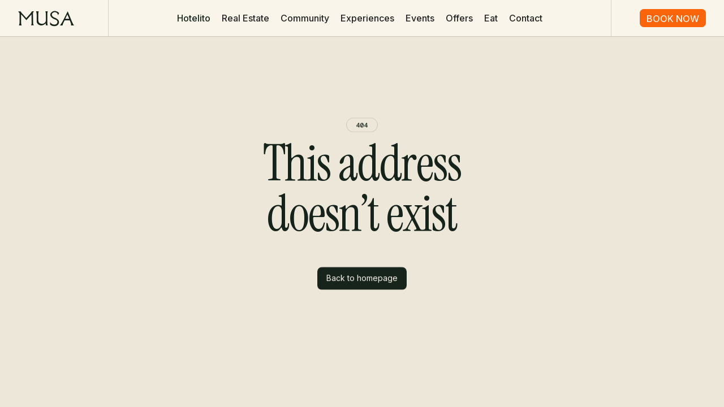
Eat (491, 18)
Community (305, 18)
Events (420, 18)
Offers (459, 18)
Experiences (367, 18)
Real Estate (245, 18)
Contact (525, 18)
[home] (46, 18)
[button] (194, 18)
